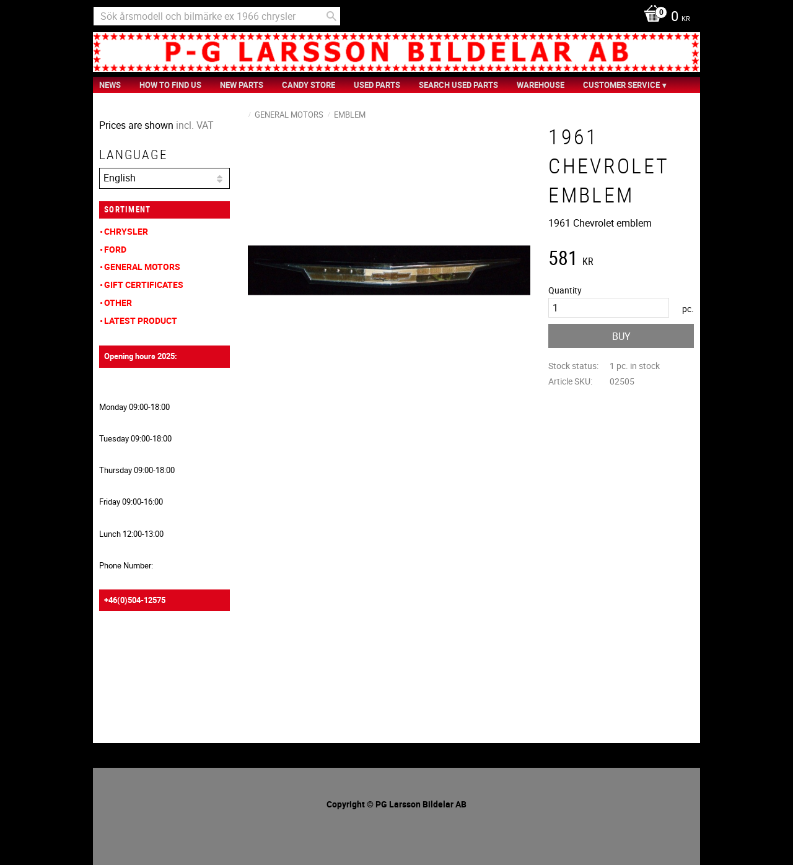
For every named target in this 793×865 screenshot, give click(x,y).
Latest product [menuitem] (140, 320)
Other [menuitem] (118, 302)
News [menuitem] (110, 84)
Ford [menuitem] (115, 249)
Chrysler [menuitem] (126, 231)
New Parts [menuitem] (241, 84)
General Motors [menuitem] (142, 266)
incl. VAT (195, 125)
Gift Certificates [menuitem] (143, 284)
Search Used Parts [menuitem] (458, 84)
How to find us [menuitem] (170, 84)
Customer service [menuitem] (621, 84)
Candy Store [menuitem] (308, 84)
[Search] (331, 16)
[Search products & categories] (217, 16)
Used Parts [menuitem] (377, 84)
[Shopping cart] (663, 17)
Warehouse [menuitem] (540, 84)
